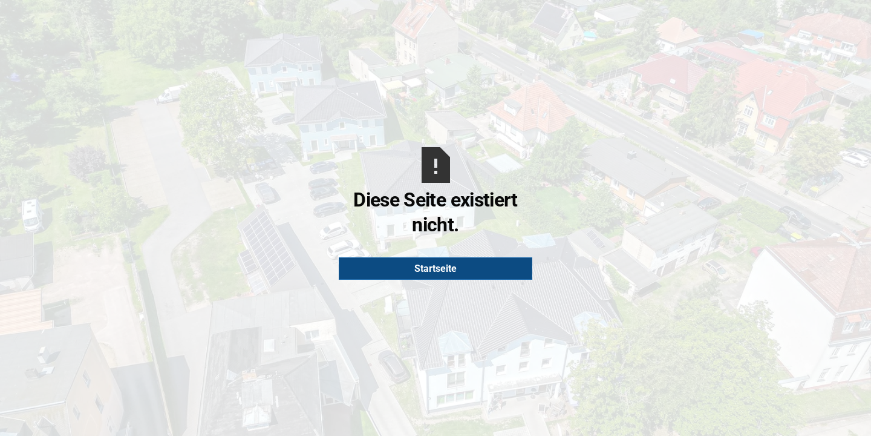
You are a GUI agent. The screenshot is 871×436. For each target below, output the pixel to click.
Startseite (435, 268)
